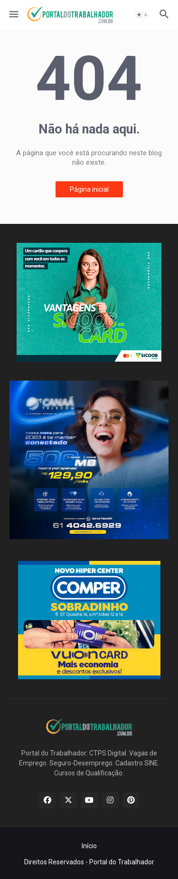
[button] (13, 15)
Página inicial (89, 189)
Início (89, 846)
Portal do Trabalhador (121, 862)
